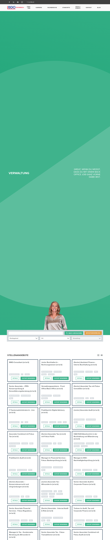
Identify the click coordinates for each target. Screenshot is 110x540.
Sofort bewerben (28, 378)
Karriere (39, 7)
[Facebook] (9, 2)
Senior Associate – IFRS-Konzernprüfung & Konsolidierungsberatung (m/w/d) (20, 390)
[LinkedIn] (14, 2)
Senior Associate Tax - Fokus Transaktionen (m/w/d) (53, 533)
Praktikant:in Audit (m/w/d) (20, 457)
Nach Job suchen (74, 333)
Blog (99, 7)
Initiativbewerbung (93, 333)
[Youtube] (18, 2)
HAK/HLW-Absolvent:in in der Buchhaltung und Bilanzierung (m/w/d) (87, 436)
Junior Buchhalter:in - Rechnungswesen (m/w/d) (52, 363)
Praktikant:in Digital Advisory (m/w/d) (54, 411)
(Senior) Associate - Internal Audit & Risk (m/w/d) (53, 509)
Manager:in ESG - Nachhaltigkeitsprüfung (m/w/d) (84, 460)
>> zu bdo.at (30, 2)
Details (15, 378)
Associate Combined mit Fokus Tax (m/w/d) (22, 435)
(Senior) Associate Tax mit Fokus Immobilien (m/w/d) (85, 387)
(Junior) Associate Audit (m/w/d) (84, 411)
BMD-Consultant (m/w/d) (20, 362)
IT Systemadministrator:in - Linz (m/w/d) (20, 411)
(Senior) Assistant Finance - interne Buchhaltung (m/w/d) (86, 363)
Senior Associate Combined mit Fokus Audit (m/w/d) (87, 533)
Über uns (28, 7)
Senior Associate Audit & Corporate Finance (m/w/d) (85, 483)
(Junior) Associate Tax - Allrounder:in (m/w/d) (51, 483)
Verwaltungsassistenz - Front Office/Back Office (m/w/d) (54, 387)
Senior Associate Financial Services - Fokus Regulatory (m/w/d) (21, 511)
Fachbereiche (52, 7)
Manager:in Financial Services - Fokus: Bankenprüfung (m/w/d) (54, 459)
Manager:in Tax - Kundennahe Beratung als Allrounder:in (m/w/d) (22, 534)
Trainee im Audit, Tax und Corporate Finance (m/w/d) (85, 509)
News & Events (77, 7)
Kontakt (89, 7)
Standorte (66, 7)
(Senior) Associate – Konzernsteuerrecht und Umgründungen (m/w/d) (19, 484)
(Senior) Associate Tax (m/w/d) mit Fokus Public (54, 435)
